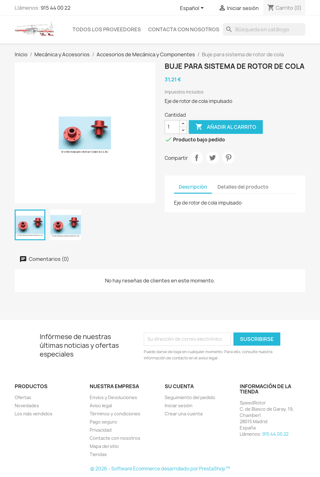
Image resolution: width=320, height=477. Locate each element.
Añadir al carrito (225, 127)
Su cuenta (179, 386)
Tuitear (212, 157)
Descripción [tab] (193, 187)
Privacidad (101, 430)
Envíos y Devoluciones (113, 397)
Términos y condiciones (115, 414)
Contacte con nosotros (115, 438)
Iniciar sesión (178, 405)
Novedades (27, 405)
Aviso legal (101, 405)
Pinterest (228, 157)
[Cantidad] (172, 127)
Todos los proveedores (106, 29)
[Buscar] (264, 29)
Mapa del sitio (104, 446)
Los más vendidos (33, 414)
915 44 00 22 (56, 7)
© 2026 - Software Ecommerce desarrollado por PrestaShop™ (160, 468)
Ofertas (23, 397)
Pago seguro (103, 422)
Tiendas (98, 454)
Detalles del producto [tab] (243, 187)
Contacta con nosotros (183, 29)
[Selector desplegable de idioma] (193, 8)
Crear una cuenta (183, 414)
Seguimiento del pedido (190, 397)
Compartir (196, 157)
